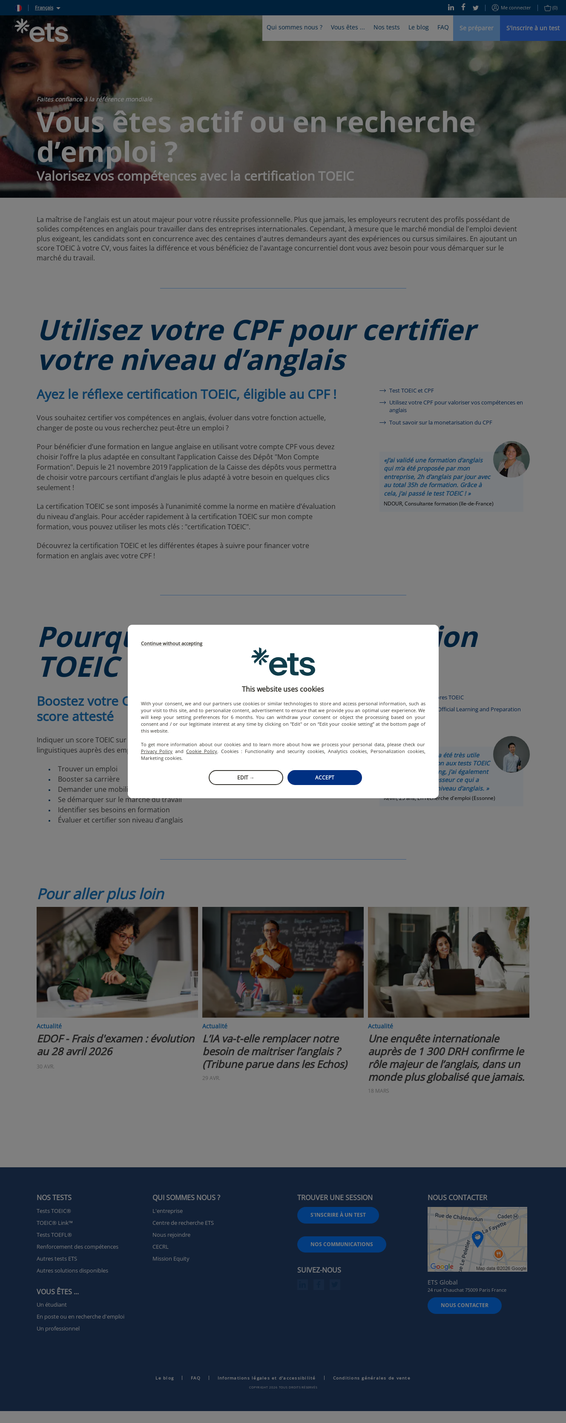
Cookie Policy (201, 751)
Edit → (246, 777)
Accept (324, 777)
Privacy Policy (157, 751)
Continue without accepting (171, 644)
